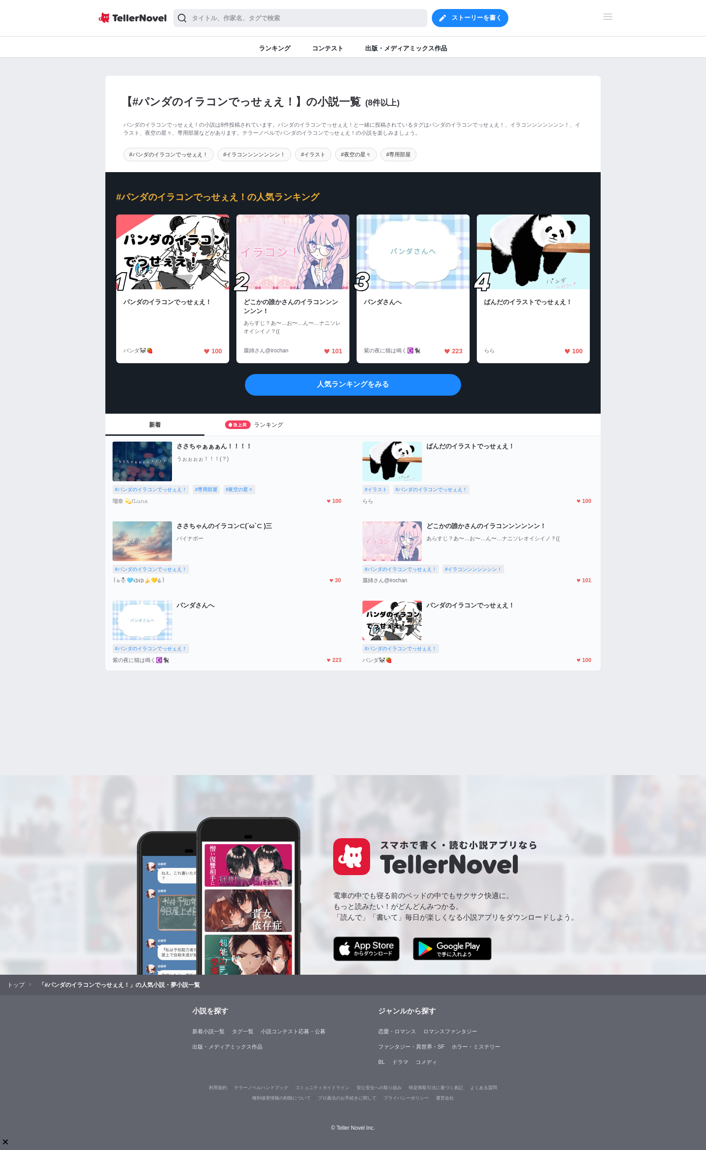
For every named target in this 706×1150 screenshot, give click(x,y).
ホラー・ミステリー (476, 1047)
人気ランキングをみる (353, 384)
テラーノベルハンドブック (261, 1087)
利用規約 (218, 1087)
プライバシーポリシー (406, 1097)
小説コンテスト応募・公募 (293, 1031)
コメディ (426, 1062)
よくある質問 (483, 1087)
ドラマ (400, 1062)
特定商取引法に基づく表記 (436, 1087)
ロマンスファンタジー (450, 1031)
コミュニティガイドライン (322, 1087)
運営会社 (445, 1097)
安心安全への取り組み (379, 1087)
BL (381, 1062)
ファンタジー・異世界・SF (411, 1047)
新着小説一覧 (208, 1031)
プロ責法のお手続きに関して (347, 1097)
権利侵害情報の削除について (281, 1097)
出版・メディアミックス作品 (227, 1047)
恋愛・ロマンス (397, 1031)
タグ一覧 (242, 1031)
